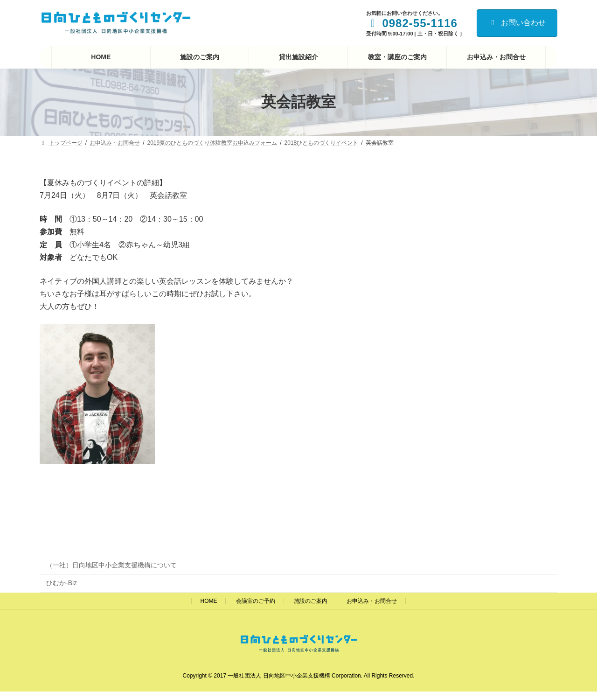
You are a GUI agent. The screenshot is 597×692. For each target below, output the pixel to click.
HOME (208, 601)
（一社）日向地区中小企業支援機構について (111, 565)
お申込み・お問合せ (372, 601)
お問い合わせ (517, 23)
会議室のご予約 (255, 601)
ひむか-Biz (61, 583)
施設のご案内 (310, 601)
